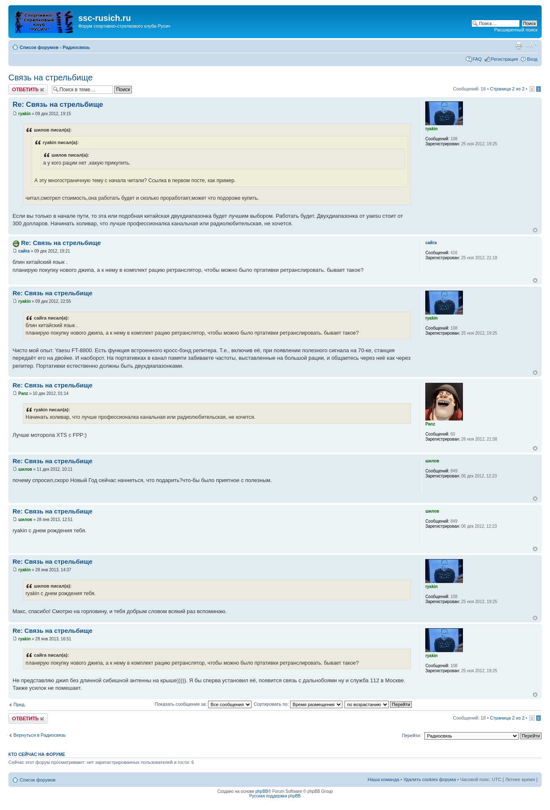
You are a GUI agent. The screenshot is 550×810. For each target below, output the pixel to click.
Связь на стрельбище (50, 77)
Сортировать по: (298, 704)
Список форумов (39, 47)
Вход (532, 59)
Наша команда (383, 779)
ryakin (24, 113)
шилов (25, 469)
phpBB (261, 791)
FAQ (477, 59)
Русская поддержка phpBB (275, 796)
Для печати (518, 45)
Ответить (28, 89)
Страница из (507, 88)
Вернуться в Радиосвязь (39, 735)
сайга (24, 251)
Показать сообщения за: (203, 704)
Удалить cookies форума (430, 779)
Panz (23, 393)
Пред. (19, 704)
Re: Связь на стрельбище (58, 104)
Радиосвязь (76, 47)
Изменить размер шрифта (531, 45)
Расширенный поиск (515, 29)
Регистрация (504, 59)
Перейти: (411, 735)
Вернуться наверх (535, 230)
